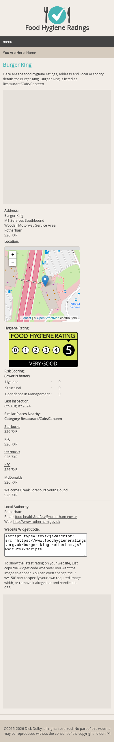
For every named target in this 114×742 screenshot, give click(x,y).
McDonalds (13, 477)
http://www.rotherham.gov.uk (36, 521)
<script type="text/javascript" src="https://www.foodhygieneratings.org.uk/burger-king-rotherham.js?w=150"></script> (45, 545)
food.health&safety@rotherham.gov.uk (46, 516)
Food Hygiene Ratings (57, 27)
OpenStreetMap (48, 318)
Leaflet (26, 318)
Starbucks (12, 426)
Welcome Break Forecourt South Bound (36, 490)
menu (7, 41)
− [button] (12, 262)
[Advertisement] (57, 147)
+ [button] (12, 254)
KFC (7, 439)
